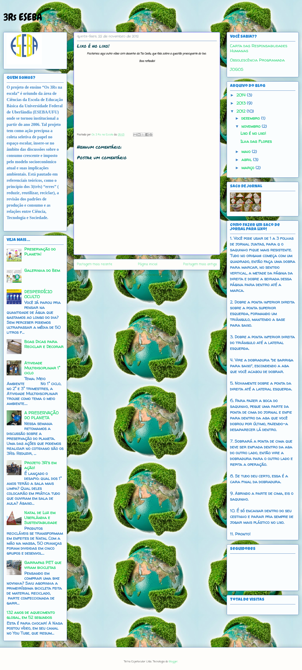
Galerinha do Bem (42, 270)
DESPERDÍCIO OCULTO (38, 294)
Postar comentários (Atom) (152, 275)
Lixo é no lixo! (253, 133)
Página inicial (147, 264)
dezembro (251, 118)
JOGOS (236, 69)
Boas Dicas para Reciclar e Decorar (44, 344)
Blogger (173, 662)
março (248, 167)
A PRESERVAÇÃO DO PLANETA (41, 415)
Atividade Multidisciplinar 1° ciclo (42, 368)
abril (247, 159)
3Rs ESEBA (22, 17)
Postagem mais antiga (200, 264)
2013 (241, 103)
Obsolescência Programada (257, 60)
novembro (251, 126)
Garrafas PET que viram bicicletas (42, 565)
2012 (241, 111)
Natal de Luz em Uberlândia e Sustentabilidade (40, 517)
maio (246, 151)
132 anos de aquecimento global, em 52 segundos (31, 615)
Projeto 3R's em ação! (40, 465)
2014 (241, 95)
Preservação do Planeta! (40, 251)
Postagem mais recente (94, 264)
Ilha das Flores (256, 141)
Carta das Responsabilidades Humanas (258, 48)
